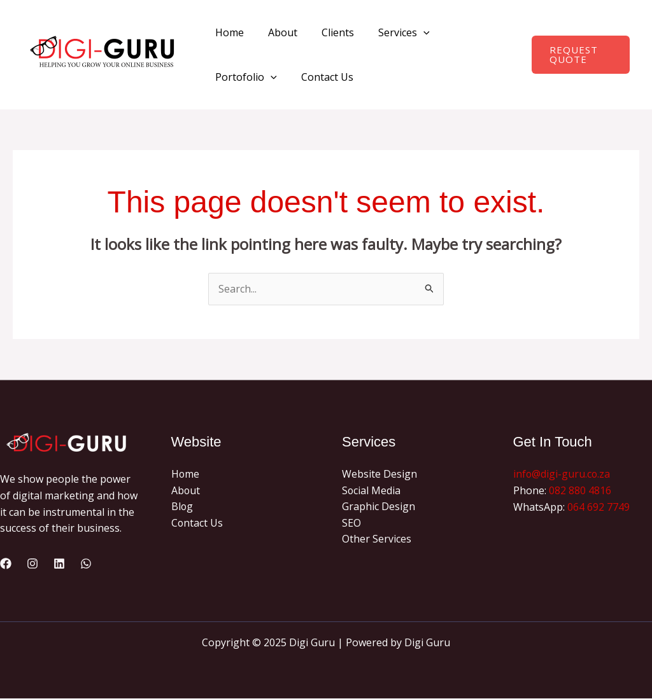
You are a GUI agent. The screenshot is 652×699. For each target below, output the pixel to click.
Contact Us (239, 77)
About (277, 32)
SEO (351, 523)
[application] (410, 32)
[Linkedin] (59, 563)
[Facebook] (5, 563)
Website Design (379, 474)
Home (227, 32)
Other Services (376, 539)
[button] (578, 55)
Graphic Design (378, 507)
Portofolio (468, 32)
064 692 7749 (598, 507)
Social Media (371, 490)
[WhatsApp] (86, 563)
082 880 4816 (580, 490)
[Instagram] (32, 563)
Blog (182, 507)
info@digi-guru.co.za (562, 474)
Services (390, 32)
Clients (328, 32)
